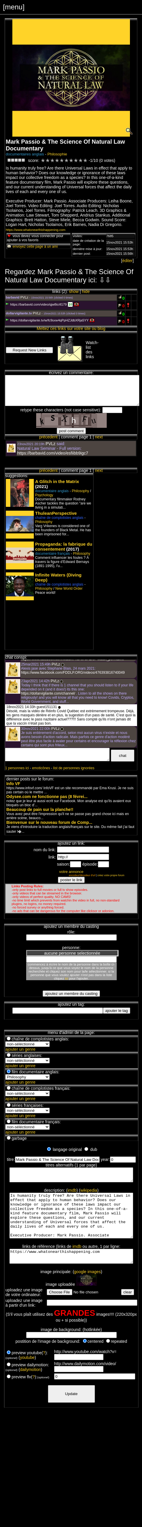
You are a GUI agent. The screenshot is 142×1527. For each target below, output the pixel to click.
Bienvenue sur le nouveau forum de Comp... (49, 822)
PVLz (24, 297)
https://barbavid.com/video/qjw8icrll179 (36, 304)
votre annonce (71, 871)
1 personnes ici (17, 768)
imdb (72, 1193)
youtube (27, 1371)
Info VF (13, 783)
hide (86, 291)
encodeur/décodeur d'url (82, 875)
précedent (48, 437)
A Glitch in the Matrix (57, 481)
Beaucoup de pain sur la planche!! (39, 809)
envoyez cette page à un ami (32, 246)
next (99, 437)
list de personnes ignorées (73, 768)
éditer (127, 260)
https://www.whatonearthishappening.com (35, 230)
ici (66, 978)
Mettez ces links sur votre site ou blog (71, 328)
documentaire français (52, 554)
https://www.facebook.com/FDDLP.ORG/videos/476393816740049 (73, 673)
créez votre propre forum (110, 875)
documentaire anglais (52, 491)
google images (87, 1285)
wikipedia (88, 1193)
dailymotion (30, 1383)
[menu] (13, 7)
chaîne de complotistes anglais (59, 518)
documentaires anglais (25, 154)
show (74, 291)
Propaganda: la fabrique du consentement (63, 547)
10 (70, 304)
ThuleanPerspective (56, 513)
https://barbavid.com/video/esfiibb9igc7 (52, 453)
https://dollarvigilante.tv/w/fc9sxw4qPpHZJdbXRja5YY (47, 320)
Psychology (44, 495)
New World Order (68, 588)
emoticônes (41, 768)
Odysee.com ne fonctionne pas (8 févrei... (46, 796)
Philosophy (80, 491)
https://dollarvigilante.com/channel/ (48, 693)
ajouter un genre (20, 1049)
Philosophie (57, 154)
